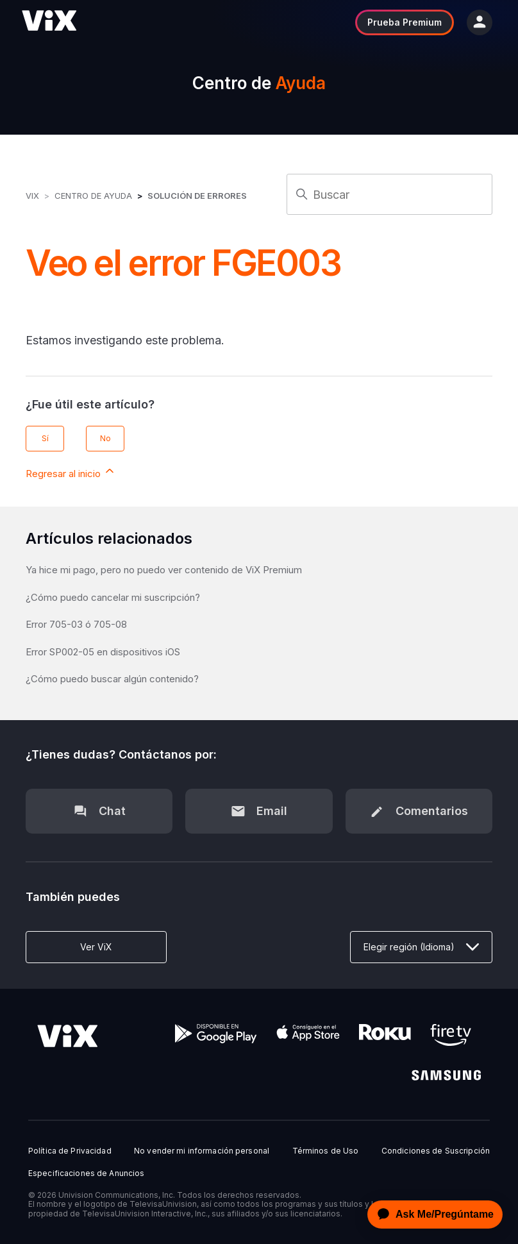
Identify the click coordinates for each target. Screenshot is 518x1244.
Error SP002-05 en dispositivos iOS (103, 652)
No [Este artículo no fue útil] (105, 438)
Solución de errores (197, 195)
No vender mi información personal (201, 1151)
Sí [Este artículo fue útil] (45, 438)
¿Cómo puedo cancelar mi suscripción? (113, 597)
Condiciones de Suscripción (435, 1151)
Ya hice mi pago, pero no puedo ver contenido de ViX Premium (164, 570)
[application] (431, 1214)
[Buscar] (389, 194)
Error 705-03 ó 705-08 (76, 624)
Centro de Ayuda (93, 195)
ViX (32, 195)
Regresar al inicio (71, 472)
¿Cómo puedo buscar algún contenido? (112, 679)
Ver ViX (96, 946)
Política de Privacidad (70, 1151)
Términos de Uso (325, 1151)
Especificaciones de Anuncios (86, 1173)
